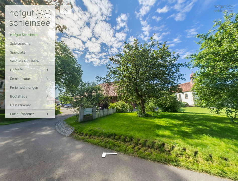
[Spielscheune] (30, 43)
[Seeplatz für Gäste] (30, 61)
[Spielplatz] (30, 52)
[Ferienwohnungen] (30, 87)
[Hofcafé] (30, 70)
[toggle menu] (65, 9)
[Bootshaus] (30, 96)
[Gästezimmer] (30, 105)
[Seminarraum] (30, 78)
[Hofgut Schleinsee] (30, 34)
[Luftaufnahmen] (30, 114)
